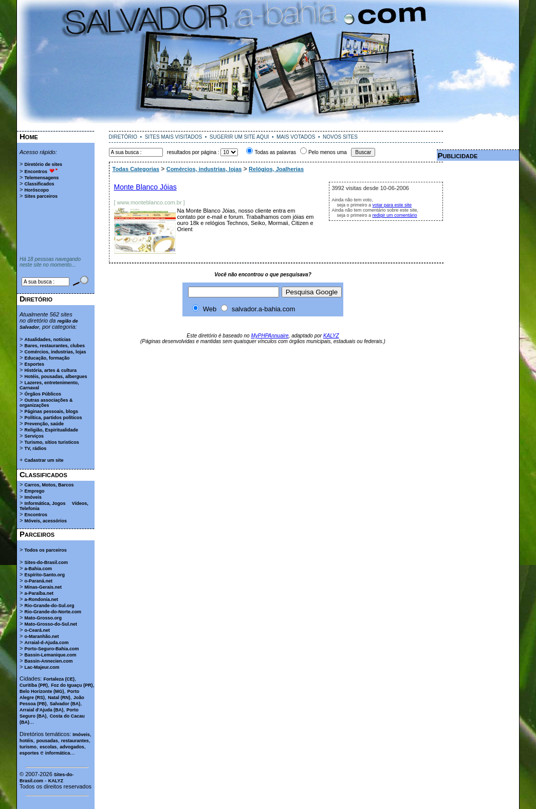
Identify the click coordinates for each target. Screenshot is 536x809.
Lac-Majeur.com (41, 667)
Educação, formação (46, 358)
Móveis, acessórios (45, 520)
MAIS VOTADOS (295, 137)
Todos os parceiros (45, 550)
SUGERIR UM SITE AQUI (239, 137)
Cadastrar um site (43, 460)
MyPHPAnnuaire (269, 335)
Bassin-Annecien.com (48, 661)
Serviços (34, 436)
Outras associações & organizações (46, 403)
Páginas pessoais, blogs (51, 411)
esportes (29, 753)
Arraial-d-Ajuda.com (46, 642)
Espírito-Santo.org (44, 574)
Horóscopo (36, 190)
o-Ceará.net (37, 630)
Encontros (35, 171)
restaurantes (75, 740)
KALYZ (55, 780)
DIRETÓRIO (123, 137)
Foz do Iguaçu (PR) (72, 685)
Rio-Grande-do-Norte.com (52, 611)
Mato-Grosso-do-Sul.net (50, 624)
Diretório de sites (43, 164)
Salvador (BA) (65, 703)
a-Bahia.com (38, 568)
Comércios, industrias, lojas (55, 351)
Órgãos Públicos (42, 394)
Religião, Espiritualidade (51, 429)
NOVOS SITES (340, 137)
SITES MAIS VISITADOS (173, 137)
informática (57, 753)
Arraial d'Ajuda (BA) (41, 709)
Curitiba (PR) (34, 685)
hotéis (26, 740)
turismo (28, 746)
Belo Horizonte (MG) (42, 691)
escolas (48, 746)
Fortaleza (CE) (59, 679)
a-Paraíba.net (38, 593)
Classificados (39, 183)
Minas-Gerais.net (43, 587)
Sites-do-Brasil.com (46, 562)
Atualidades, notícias (47, 339)
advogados (72, 746)
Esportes (34, 364)
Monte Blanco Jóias (145, 187)
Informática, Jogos (44, 503)
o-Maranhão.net (41, 636)
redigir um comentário (395, 215)
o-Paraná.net (38, 581)
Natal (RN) (59, 697)
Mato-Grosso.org (43, 617)
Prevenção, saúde (44, 423)
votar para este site (392, 205)
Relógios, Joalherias (276, 169)
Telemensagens (41, 177)
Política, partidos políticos (53, 417)
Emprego (34, 491)
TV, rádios (35, 448)
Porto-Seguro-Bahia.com (51, 648)
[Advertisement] (268, 127)
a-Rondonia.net (41, 599)
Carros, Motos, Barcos (48, 484)
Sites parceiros (41, 196)
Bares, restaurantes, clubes (54, 345)
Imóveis (33, 497)
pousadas (47, 740)
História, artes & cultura (50, 370)
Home (29, 136)
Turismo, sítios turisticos (51, 442)
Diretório (36, 298)
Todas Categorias (136, 169)
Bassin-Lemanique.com (50, 654)
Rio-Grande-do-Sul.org (49, 605)
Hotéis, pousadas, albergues (55, 376)
